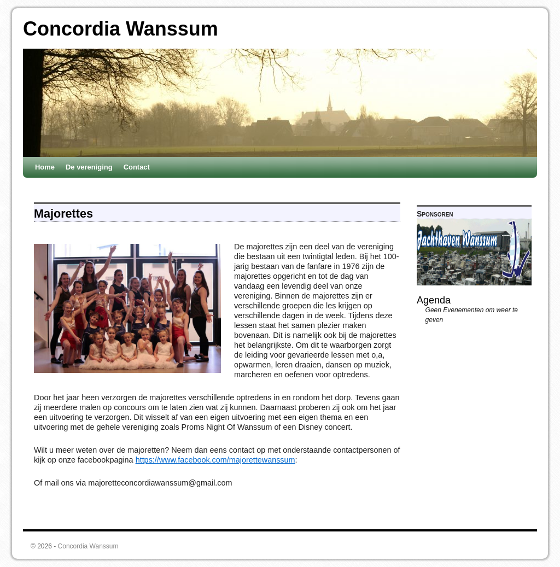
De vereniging (89, 167)
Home (45, 167)
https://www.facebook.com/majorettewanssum (215, 459)
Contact (137, 167)
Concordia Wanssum (120, 28)
